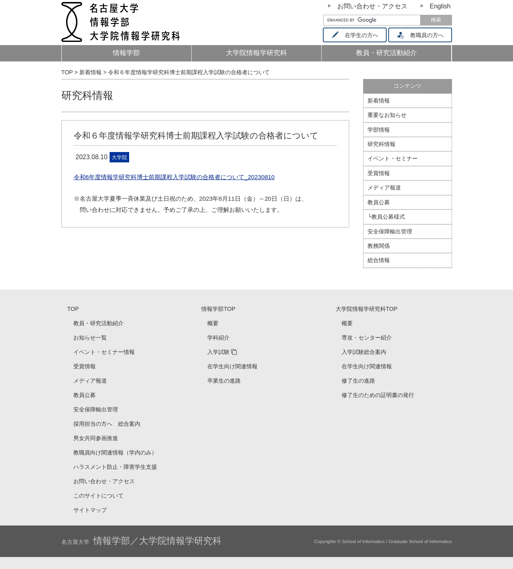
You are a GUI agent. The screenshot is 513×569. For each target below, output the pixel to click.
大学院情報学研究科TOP (366, 309)
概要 (212, 323)
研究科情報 (87, 95)
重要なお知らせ (387, 115)
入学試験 (218, 352)
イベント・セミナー (393, 158)
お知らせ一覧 (90, 337)
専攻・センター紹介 (367, 337)
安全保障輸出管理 (390, 231)
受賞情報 (379, 173)
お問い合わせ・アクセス (372, 6)
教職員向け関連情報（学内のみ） (115, 452)
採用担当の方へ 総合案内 (106, 424)
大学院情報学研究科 (256, 53)
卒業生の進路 (224, 380)
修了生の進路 (358, 380)
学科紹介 (218, 337)
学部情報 (379, 129)
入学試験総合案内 (364, 352)
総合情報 (379, 260)
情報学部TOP (218, 309)
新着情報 (379, 100)
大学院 (119, 157)
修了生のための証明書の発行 (378, 395)
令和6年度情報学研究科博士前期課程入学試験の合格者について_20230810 (174, 177)
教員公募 (379, 202)
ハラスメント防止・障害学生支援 (115, 467)
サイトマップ (90, 510)
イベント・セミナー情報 (104, 352)
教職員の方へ (423, 35)
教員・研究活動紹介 (399, 55)
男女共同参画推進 (95, 438)
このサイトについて (98, 495)
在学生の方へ (357, 35)
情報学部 (126, 53)
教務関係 (379, 246)
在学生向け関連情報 (232, 366)
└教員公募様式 (386, 216)
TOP (73, 309)
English (440, 6)
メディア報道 (384, 187)
